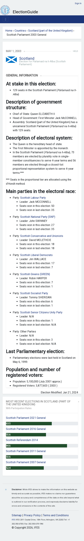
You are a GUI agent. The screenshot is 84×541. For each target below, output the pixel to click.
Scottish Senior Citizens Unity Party (41, 312)
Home (8, 30)
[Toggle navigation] (5, 19)
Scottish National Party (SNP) (37, 216)
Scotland (26, 58)
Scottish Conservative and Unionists (41, 236)
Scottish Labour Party (33, 197)
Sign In (78, 3)
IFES (13, 520)
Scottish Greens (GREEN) (35, 274)
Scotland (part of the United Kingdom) (50, 30)
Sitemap (17, 515)
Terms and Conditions (56, 515)
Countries (20, 30)
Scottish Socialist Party (34, 293)
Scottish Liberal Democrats (36, 255)
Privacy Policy (32, 515)
